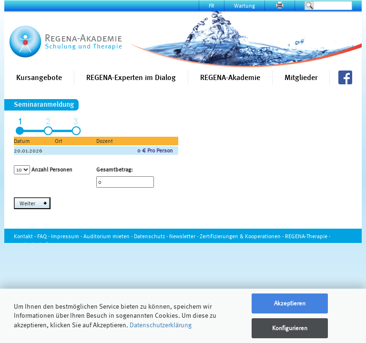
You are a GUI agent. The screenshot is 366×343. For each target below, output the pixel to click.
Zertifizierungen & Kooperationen (240, 236)
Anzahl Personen (51, 169)
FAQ (42, 236)
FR (211, 5)
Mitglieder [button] (301, 77)
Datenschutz (149, 236)
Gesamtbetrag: (114, 169)
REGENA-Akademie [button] (230, 77)
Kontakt (23, 236)
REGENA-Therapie (306, 236)
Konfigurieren (289, 328)
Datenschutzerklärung (161, 325)
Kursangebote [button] (39, 77)
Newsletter (182, 236)
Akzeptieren (289, 303)
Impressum (65, 236)
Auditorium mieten (106, 236)
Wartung (244, 5)
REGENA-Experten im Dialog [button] (131, 77)
